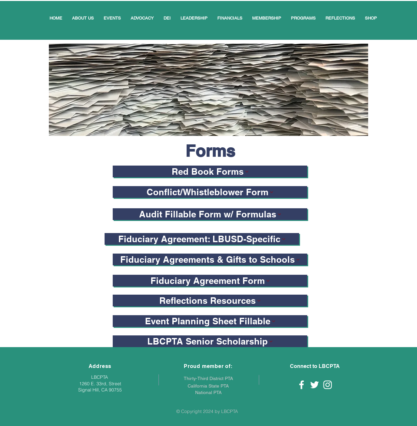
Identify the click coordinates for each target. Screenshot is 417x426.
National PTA (208, 392)
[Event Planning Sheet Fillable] (210, 321)
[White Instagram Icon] (327, 384)
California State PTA (208, 386)
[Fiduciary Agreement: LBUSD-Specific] (202, 239)
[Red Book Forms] (210, 171)
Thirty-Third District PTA (208, 378)
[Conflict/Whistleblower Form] (210, 192)
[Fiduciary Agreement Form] (210, 280)
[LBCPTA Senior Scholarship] (210, 341)
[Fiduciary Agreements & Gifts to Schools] (210, 259)
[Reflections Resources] (210, 300)
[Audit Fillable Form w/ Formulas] (210, 214)
